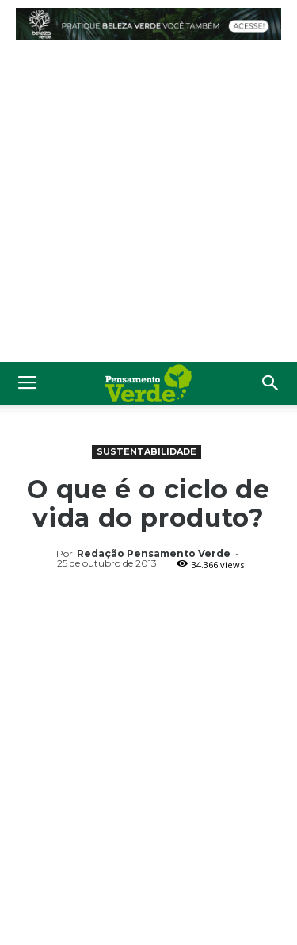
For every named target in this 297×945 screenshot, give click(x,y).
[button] (271, 383)
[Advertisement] (148, 205)
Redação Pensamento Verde (153, 553)
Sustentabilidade (146, 451)
